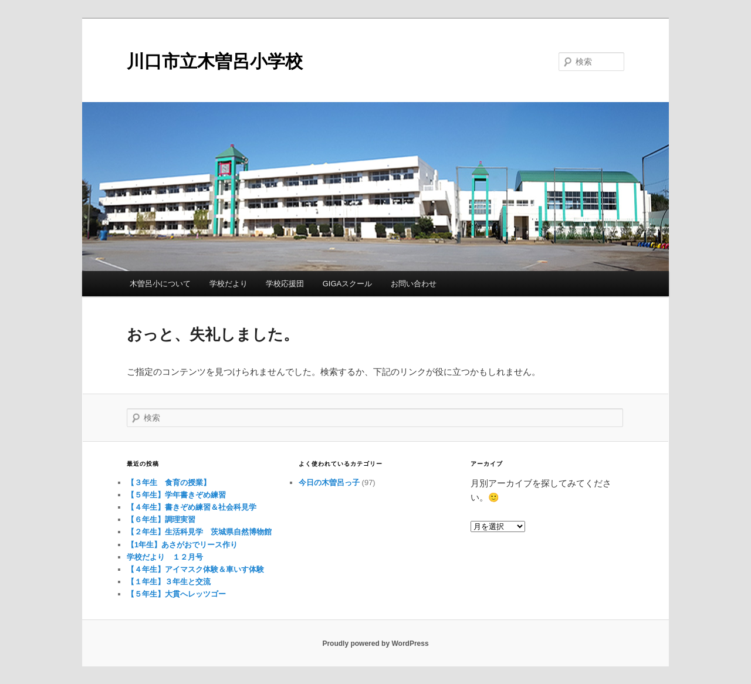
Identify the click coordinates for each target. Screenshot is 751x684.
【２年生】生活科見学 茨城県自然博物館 (199, 531)
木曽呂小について (160, 283)
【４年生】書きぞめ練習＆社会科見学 (191, 507)
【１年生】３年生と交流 (169, 581)
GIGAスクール (348, 283)
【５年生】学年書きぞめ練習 (176, 494)
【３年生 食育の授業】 (169, 482)
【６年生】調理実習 (161, 519)
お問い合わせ (414, 283)
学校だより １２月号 (165, 557)
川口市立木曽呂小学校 (215, 61)
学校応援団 (285, 283)
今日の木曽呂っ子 (329, 482)
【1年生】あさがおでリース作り (182, 544)
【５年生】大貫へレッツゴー (176, 594)
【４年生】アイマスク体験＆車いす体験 (195, 569)
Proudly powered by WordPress (375, 643)
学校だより (228, 283)
